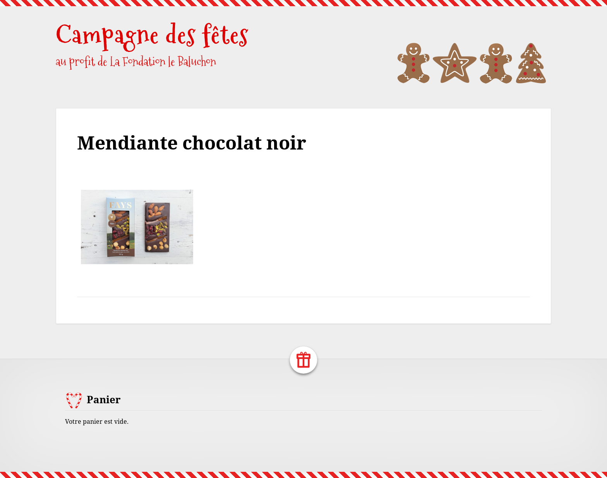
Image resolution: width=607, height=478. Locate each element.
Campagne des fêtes (152, 34)
